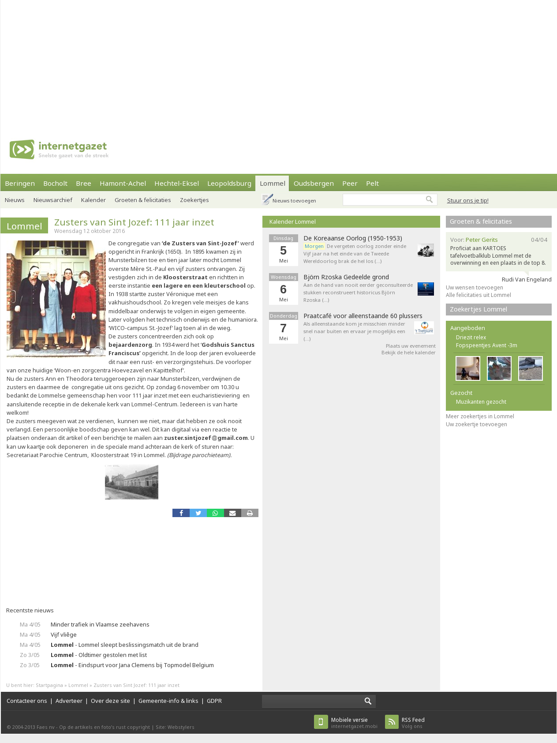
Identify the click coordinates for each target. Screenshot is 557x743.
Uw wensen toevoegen (474, 287)
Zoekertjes (194, 200)
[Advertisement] (218, 62)
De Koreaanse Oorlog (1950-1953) (352, 238)
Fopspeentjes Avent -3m (486, 345)
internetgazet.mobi (354, 723)
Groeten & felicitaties (143, 200)
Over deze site (110, 701)
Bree (83, 183)
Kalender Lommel (292, 221)
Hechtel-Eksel (176, 183)
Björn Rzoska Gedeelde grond (346, 277)
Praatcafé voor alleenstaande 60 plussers (362, 316)
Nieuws (15, 200)
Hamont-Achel (123, 183)
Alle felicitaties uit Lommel (478, 295)
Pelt (372, 183)
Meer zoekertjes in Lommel (480, 416)
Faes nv (46, 727)
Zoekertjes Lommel (478, 309)
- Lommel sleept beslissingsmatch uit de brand (124, 645)
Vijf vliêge (64, 634)
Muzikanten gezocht (481, 401)
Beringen (20, 183)
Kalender (93, 200)
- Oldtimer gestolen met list (99, 655)
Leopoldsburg (229, 183)
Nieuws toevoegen (294, 200)
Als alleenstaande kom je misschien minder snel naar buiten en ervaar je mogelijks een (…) (354, 331)
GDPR (214, 701)
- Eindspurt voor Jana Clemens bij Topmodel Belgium (132, 665)
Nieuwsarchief (53, 200)
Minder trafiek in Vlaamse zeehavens (100, 624)
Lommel (272, 183)
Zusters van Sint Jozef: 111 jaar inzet (134, 222)
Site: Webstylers (175, 727)
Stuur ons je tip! (468, 200)
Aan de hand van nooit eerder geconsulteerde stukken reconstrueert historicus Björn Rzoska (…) (358, 292)
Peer (350, 183)
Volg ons (413, 723)
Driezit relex (471, 337)
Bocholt (55, 183)
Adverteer (69, 701)
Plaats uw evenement (411, 345)
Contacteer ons (27, 701)
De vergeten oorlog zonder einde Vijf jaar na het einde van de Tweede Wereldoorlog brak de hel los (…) (354, 253)
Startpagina (49, 685)
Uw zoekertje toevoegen (476, 424)
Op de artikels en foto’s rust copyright (104, 727)
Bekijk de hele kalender (408, 352)
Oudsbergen (314, 183)
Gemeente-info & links (168, 701)
